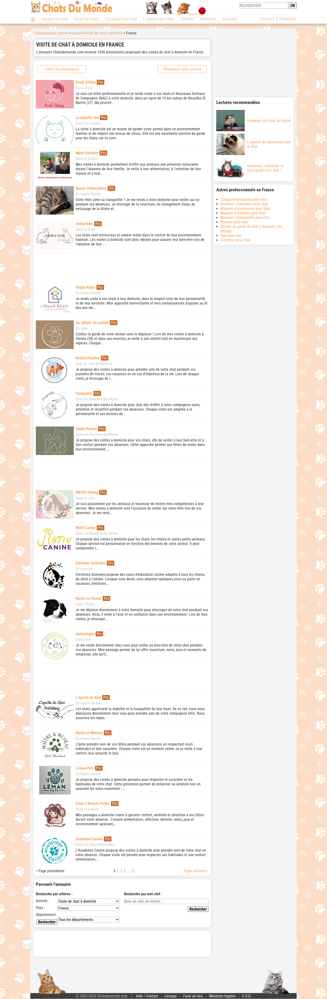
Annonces (208, 18)
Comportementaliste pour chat (243, 199)
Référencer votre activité (182, 69)
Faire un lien (193, 996)
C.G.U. (246, 996)
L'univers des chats (159, 18)
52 (133, 871)
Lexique (171, 996)
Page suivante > (196, 871)
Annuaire (229, 18)
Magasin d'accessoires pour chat (245, 208)
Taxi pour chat (231, 235)
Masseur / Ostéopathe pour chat (245, 217)
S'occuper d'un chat (121, 18)
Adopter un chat (54, 18)
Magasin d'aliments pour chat (243, 213)
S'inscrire (267, 18)
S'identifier (288, 18)
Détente (187, 18)
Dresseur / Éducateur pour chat (244, 204)
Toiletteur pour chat (235, 240)
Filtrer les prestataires (62, 69)
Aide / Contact (147, 996)
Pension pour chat (234, 222)
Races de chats (86, 18)
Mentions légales (222, 996)
